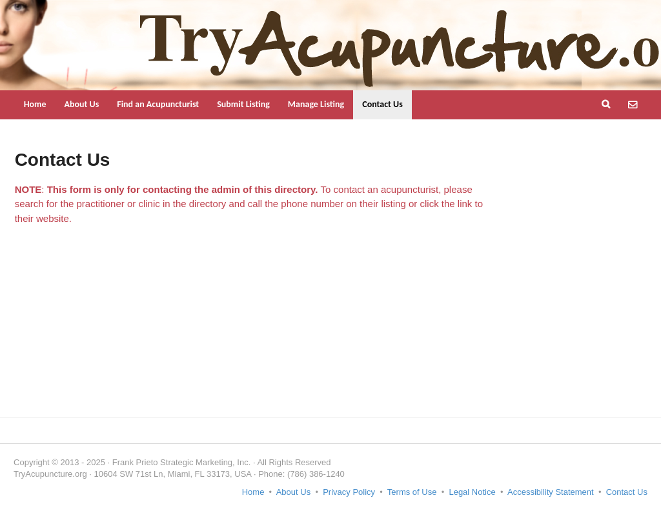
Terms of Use (412, 492)
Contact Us (382, 104)
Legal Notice (472, 492)
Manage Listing (316, 104)
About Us (81, 104)
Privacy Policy (349, 492)
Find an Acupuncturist (158, 104)
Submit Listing (243, 104)
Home (35, 104)
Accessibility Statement (550, 492)
